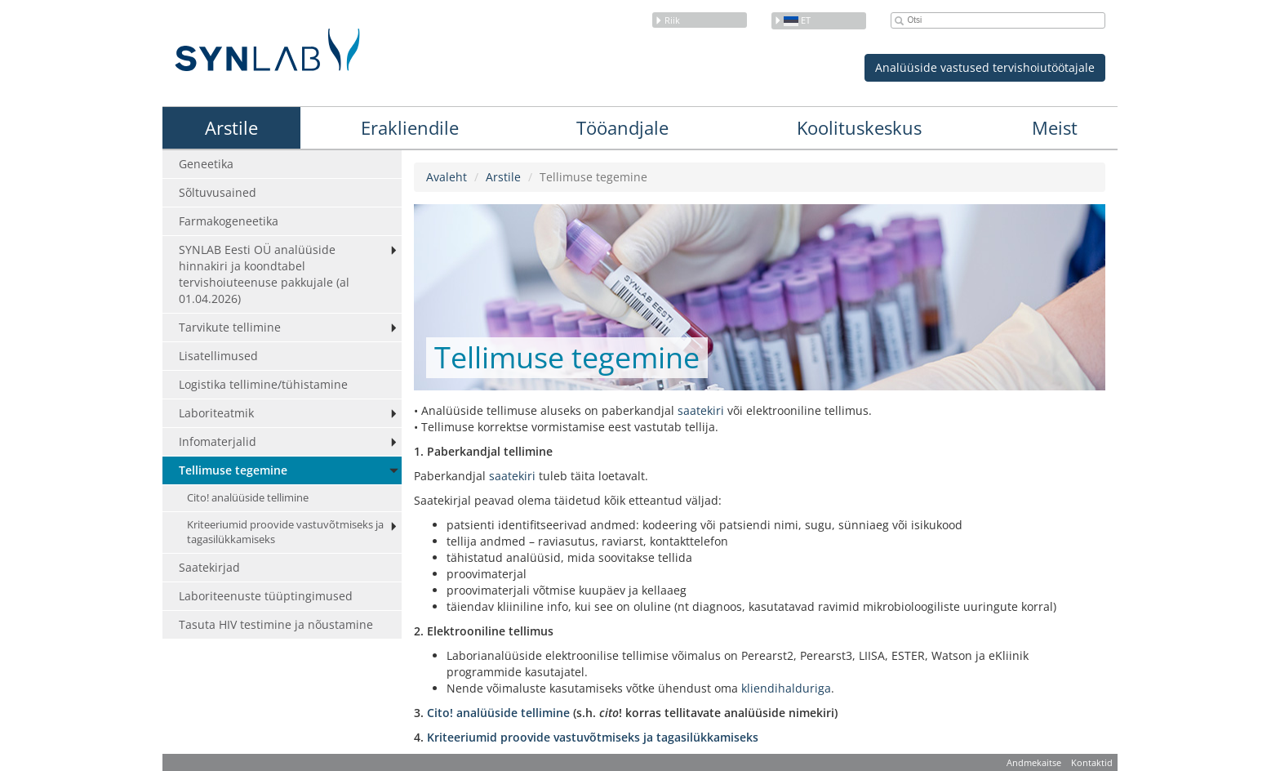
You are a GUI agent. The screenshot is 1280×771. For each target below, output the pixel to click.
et (792, 20)
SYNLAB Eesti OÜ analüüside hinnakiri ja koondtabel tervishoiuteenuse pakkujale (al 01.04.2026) (264, 274)
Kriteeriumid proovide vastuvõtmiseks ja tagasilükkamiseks (285, 532)
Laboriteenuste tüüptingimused (266, 596)
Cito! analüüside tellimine (248, 498)
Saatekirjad (209, 567)
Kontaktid (1092, 762)
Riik (667, 20)
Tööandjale (622, 127)
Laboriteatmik (216, 413)
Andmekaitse (1034, 762)
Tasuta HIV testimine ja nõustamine (276, 624)
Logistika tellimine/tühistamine (263, 384)
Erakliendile (410, 127)
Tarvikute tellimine (230, 327)
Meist (1055, 127)
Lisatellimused (218, 355)
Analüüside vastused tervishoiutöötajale (985, 67)
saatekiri (702, 410)
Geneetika (206, 164)
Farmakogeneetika (228, 221)
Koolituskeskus (859, 127)
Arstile (231, 127)
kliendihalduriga (786, 688)
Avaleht (446, 177)
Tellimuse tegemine (233, 470)
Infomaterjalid (217, 441)
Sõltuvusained (217, 192)
